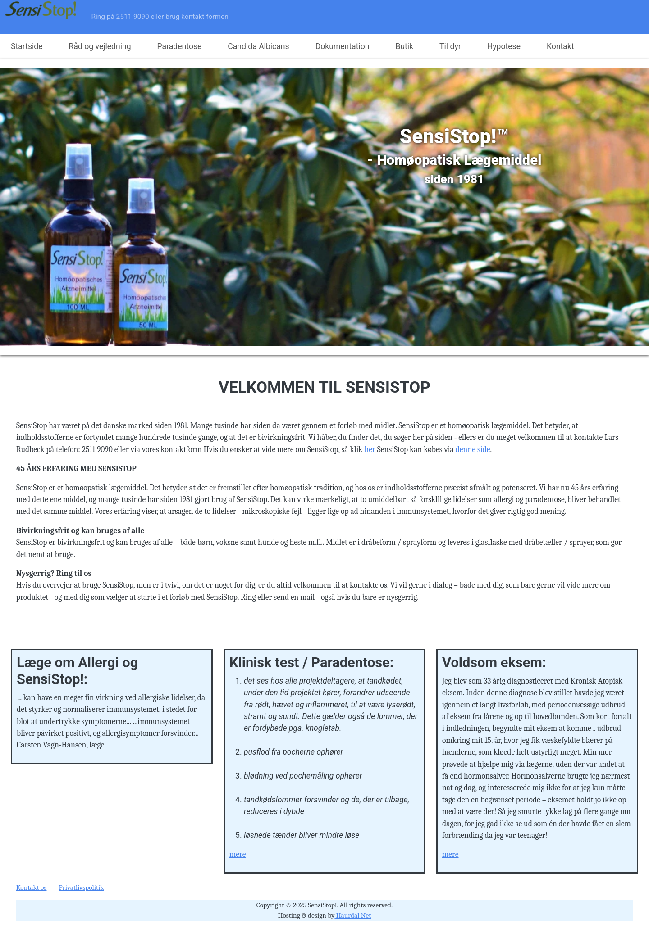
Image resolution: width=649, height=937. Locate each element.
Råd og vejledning (100, 46)
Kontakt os (31, 887)
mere (237, 854)
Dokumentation (342, 46)
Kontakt (560, 46)
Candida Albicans (258, 46)
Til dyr (450, 46)
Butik (404, 46)
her (370, 449)
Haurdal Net (352, 915)
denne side (473, 449)
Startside (27, 46)
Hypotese (504, 46)
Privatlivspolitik (81, 887)
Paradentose (179, 46)
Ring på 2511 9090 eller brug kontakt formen (160, 17)
